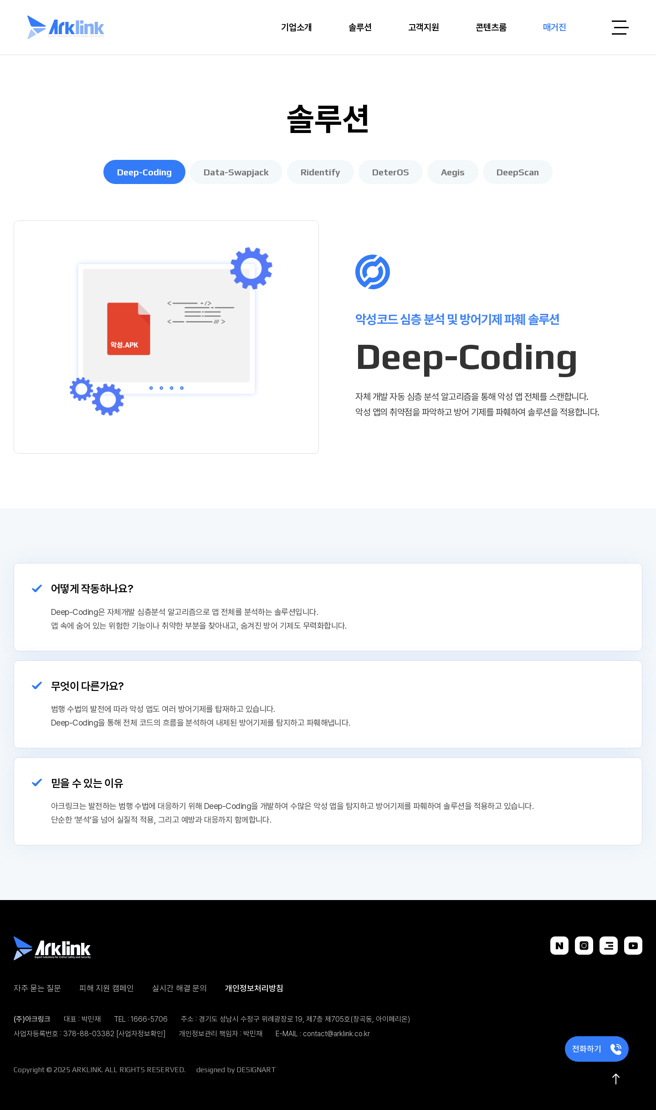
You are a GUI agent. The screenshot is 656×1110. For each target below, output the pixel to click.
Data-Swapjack (236, 172)
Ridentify (320, 172)
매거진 (554, 27)
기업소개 (296, 27)
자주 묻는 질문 (37, 988)
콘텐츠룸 (491, 27)
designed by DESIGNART (236, 1069)
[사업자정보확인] (141, 1033)
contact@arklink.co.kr (336, 1033)
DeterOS (390, 172)
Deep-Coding (144, 172)
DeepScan (518, 172)
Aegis (453, 172)
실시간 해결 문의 (179, 988)
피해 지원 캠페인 (106, 988)
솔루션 (360, 27)
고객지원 (423, 27)
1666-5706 (149, 1019)
